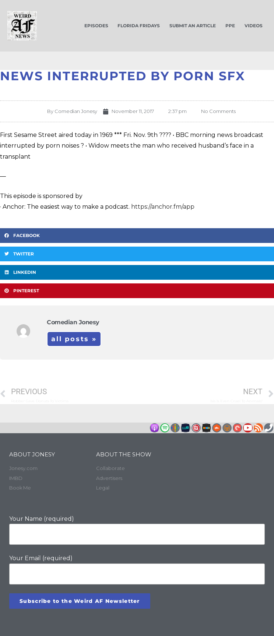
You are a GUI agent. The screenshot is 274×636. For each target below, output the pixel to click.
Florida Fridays (138, 25)
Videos (254, 25)
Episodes (96, 25)
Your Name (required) (137, 530)
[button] (137, 235)
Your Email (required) (137, 569)
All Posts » (74, 339)
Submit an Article (192, 25)
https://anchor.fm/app (162, 206)
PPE (230, 25)
